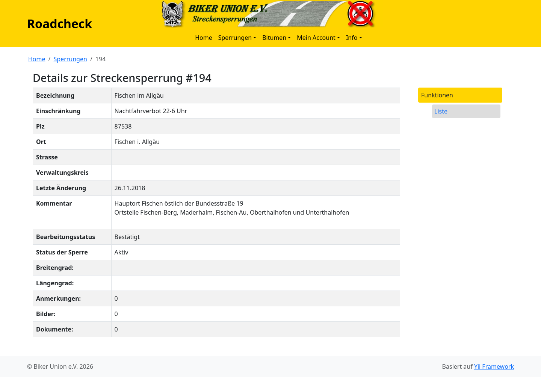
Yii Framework (494, 366)
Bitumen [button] (274, 37)
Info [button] (352, 37)
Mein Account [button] (316, 37)
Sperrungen (70, 59)
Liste (440, 111)
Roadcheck (59, 23)
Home (203, 37)
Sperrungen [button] (235, 37)
